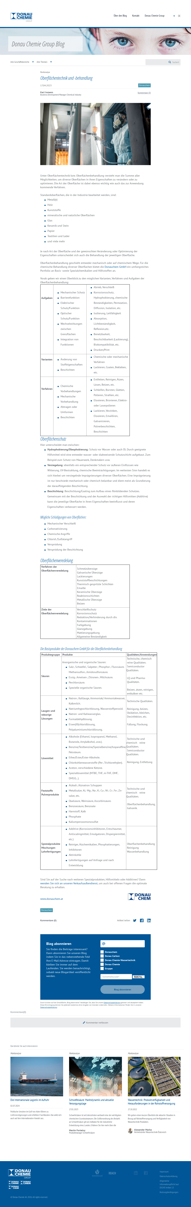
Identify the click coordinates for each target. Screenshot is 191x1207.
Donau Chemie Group (154, 15)
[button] (95, 1022)
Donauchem (111, 951)
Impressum (164, 1171)
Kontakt (135, 15)
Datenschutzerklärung (112, 1002)
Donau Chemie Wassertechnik (120, 960)
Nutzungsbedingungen (169, 1192)
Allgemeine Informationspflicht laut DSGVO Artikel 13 (169, 1184)
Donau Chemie (112, 964)
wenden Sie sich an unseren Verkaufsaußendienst (69, 883)
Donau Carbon (112, 955)
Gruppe (109, 968)
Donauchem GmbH (115, 266)
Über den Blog (120, 15)
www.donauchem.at (51, 899)
